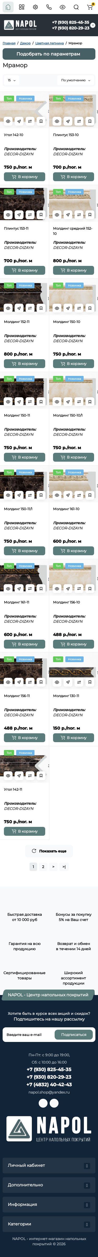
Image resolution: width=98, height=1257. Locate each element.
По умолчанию (75, 80)
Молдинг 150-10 (66, 322)
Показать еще (49, 851)
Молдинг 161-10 (66, 509)
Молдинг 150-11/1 (18, 509)
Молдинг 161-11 (16, 602)
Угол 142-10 (13, 135)
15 (11, 80)
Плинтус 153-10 (66, 135)
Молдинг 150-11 (17, 415)
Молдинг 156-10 (66, 602)
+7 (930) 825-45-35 (70, 22)
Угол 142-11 (13, 789)
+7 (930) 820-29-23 (70, 28)
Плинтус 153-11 (16, 228)
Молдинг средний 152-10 (72, 231)
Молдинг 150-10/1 (68, 415)
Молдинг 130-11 (66, 696)
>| (64, 866)
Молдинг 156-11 (17, 696)
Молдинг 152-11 (17, 322)
